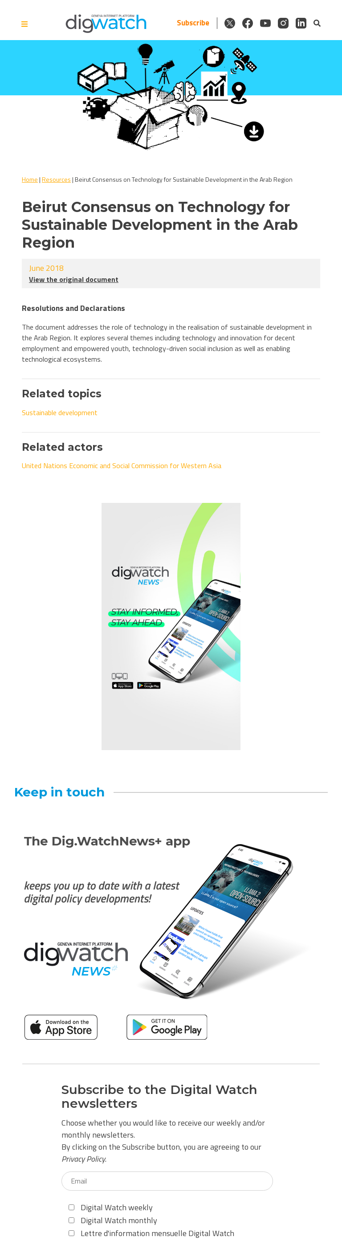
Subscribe (193, 23)
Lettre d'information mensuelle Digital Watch (151, 1233)
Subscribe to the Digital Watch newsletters (159, 1096)
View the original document (73, 279)
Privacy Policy (83, 1159)
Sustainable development (60, 412)
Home (30, 179)
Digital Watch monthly (113, 1220)
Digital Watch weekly (111, 1207)
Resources (56, 179)
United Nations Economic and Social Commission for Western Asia (121, 465)
